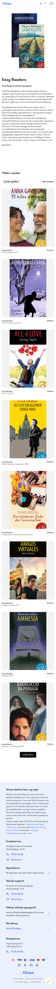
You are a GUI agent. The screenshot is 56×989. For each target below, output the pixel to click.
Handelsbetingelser (21, 982)
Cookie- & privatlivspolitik (34, 979)
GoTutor (16, 830)
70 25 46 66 (17, 854)
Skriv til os (16, 859)
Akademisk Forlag (38, 827)
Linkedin (37, 965)
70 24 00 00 (17, 951)
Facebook (25, 965)
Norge (34, 830)
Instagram (19, 965)
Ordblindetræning (14, 833)
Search (45, 3)
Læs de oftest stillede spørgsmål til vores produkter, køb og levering (24, 914)
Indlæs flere (28, 755)
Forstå (29, 833)
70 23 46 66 (17, 894)
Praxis (8, 830)
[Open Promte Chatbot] (48, 981)
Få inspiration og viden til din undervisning (25, 873)
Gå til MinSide (13, 928)
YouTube (31, 965)
